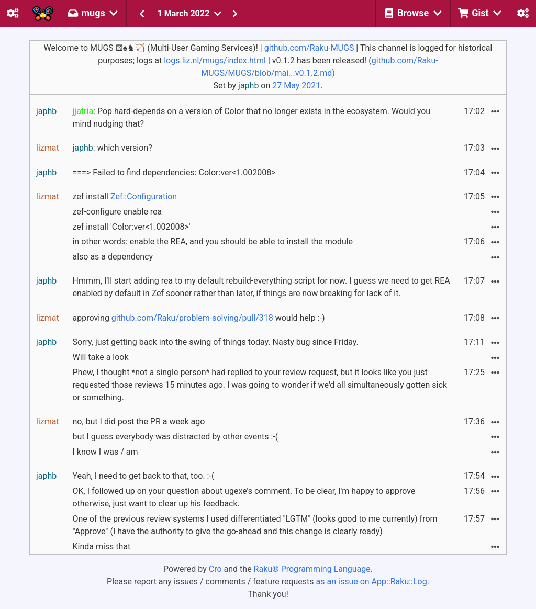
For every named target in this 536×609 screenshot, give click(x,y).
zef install (124, 196)
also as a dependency (112, 257)
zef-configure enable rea (117, 212)
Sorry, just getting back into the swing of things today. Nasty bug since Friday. (215, 342)
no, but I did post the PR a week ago (138, 421)
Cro (215, 569)
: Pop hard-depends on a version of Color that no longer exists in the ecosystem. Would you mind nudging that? (251, 117)
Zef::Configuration (143, 196)
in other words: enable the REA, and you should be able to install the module (212, 241)
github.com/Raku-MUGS (309, 48)
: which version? (112, 148)
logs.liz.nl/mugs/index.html (215, 60)
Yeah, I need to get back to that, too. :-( (143, 476)
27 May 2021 (296, 86)
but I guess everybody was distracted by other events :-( (175, 437)
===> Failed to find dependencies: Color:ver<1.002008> (173, 172)
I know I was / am (105, 452)
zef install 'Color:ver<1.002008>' (131, 227)
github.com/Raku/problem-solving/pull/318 (192, 318)
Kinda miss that (101, 546)
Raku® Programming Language (312, 569)
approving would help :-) (198, 318)
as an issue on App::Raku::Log (371, 582)
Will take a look (100, 357)
